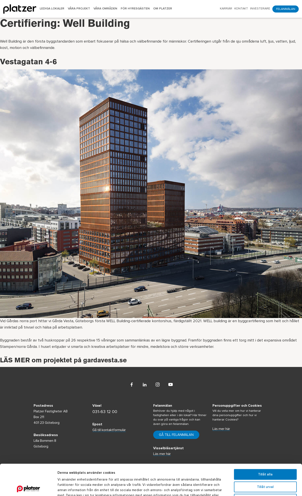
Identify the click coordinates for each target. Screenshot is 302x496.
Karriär (226, 8)
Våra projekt (79, 8)
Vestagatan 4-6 (28, 62)
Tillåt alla (265, 443)
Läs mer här (221, 429)
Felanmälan (285, 9)
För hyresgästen (135, 8)
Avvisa (265, 468)
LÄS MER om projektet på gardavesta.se (63, 361)
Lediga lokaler (52, 8)
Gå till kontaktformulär (109, 430)
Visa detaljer (240, 487)
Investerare (260, 8)
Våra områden (105, 8)
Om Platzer (162, 8)
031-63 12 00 (104, 412)
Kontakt (241, 8)
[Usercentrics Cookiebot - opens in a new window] (28, 487)
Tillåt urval (265, 455)
